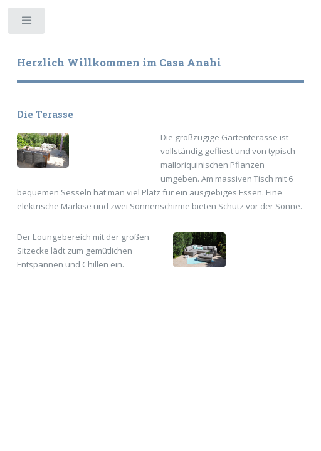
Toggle (27, 23)
